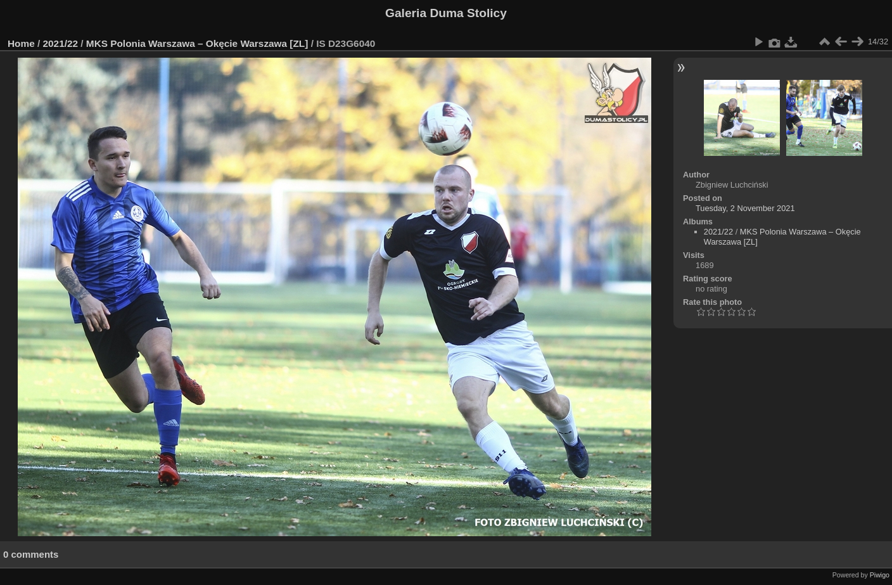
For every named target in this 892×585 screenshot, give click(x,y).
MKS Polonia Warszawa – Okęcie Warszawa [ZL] (197, 43)
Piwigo (879, 575)
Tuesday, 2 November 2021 (745, 208)
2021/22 (61, 43)
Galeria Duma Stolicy (446, 13)
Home (21, 43)
